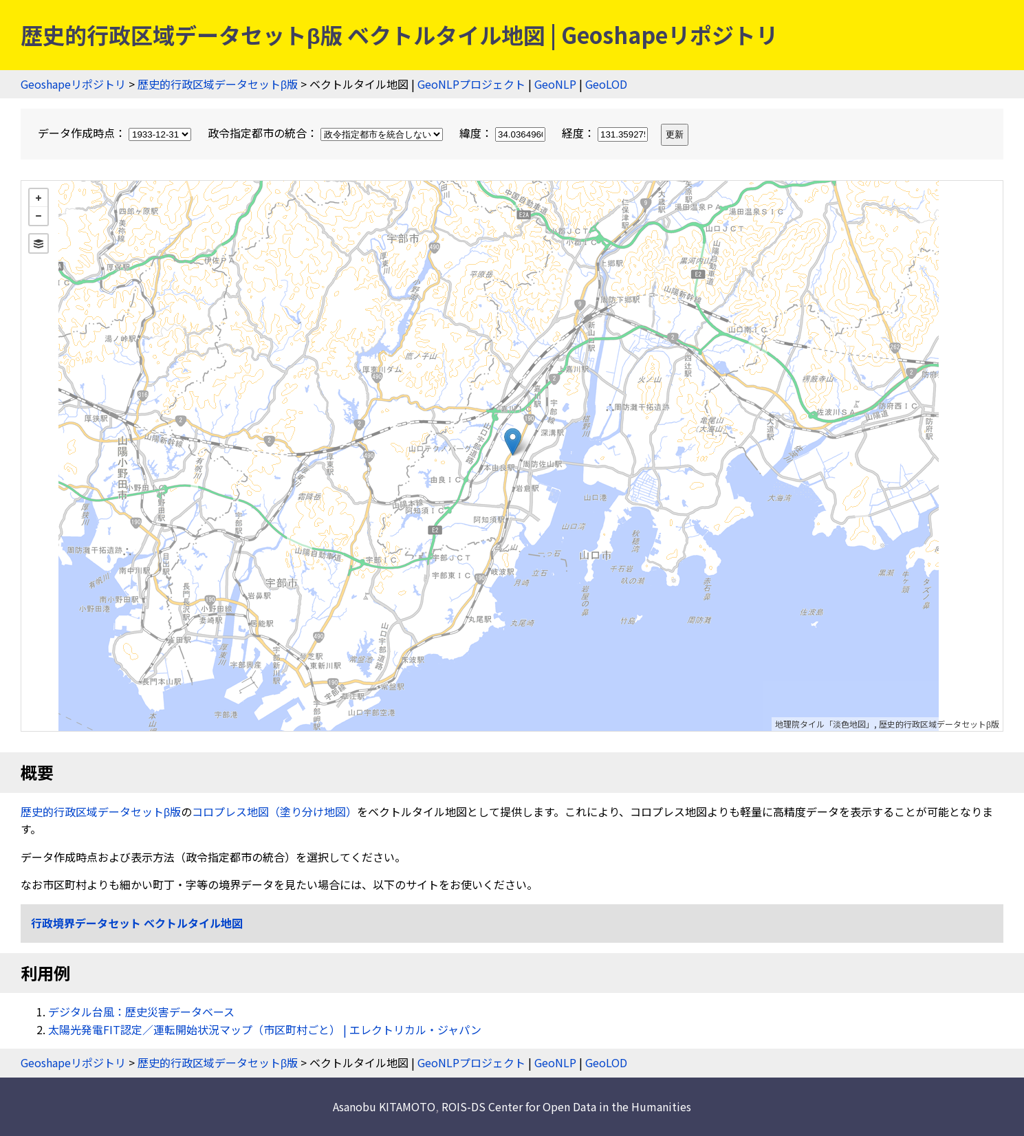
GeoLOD (606, 84)
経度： (606, 132)
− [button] (38, 216)
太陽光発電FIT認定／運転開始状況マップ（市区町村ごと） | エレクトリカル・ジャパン (264, 1029)
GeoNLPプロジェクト (471, 84)
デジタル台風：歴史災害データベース (141, 1011)
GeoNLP (555, 84)
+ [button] (38, 198)
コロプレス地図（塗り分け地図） (274, 811)
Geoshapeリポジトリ (73, 84)
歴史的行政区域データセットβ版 (218, 84)
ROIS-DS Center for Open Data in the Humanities (566, 1106)
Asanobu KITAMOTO (384, 1106)
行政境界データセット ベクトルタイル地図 (137, 923)
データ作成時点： (116, 132)
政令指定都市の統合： (327, 132)
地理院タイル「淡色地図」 (824, 724)
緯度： (503, 132)
